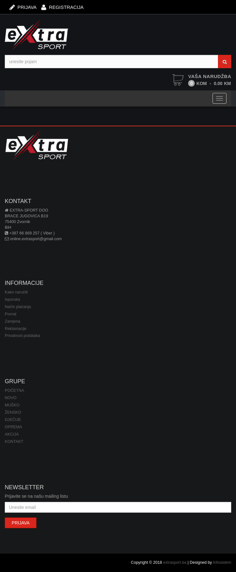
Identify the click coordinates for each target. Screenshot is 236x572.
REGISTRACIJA (62, 6)
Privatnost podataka (22, 335)
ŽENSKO (13, 412)
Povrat (10, 314)
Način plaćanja (18, 307)
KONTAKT (14, 441)
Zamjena (12, 321)
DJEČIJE (13, 419)
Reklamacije (16, 328)
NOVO (10, 398)
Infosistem (222, 562)
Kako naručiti (16, 292)
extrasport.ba (175, 562)
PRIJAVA (23, 6)
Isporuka (12, 299)
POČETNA (14, 390)
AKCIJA (12, 434)
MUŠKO (12, 405)
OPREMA (13, 427)
